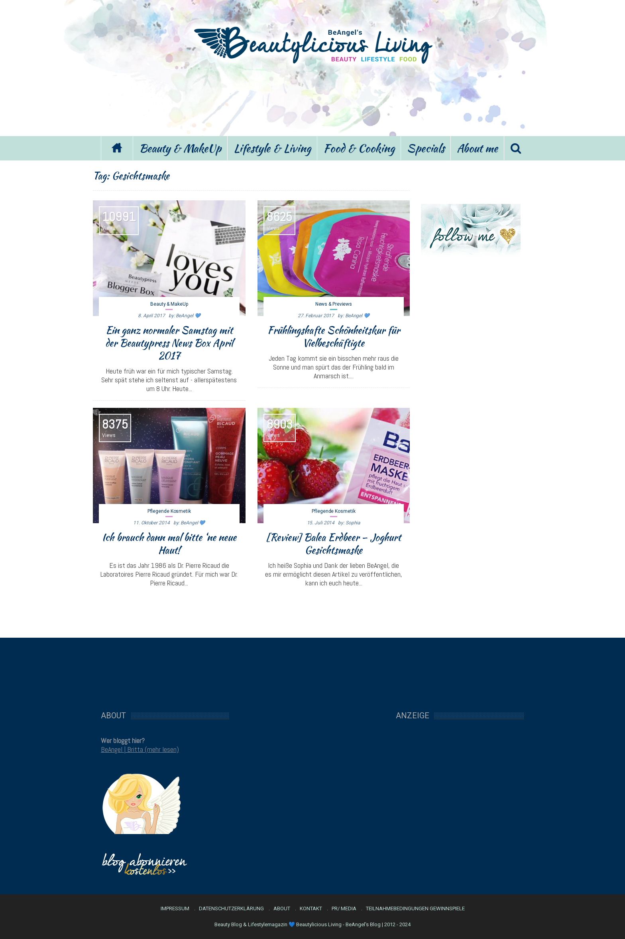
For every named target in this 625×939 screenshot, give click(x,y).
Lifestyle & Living (272, 148)
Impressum (175, 908)
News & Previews (333, 304)
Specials (425, 148)
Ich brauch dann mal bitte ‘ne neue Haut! (169, 543)
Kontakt (311, 908)
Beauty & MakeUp (180, 148)
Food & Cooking (359, 148)
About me (477, 148)
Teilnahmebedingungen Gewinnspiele (415, 908)
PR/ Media (344, 908)
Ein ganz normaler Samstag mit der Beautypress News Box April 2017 (169, 343)
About (281, 908)
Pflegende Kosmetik (169, 511)
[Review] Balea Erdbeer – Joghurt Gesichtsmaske (333, 543)
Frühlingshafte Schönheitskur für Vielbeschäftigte (333, 336)
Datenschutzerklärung (231, 908)
